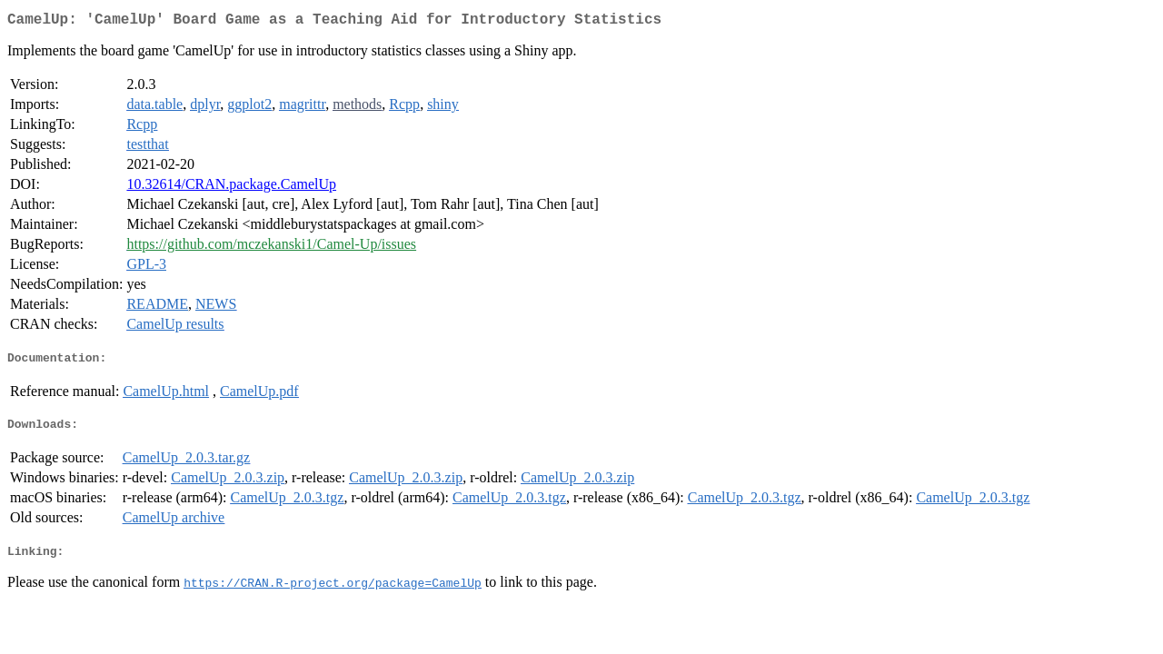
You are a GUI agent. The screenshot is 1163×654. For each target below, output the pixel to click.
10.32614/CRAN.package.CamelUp (231, 187)
